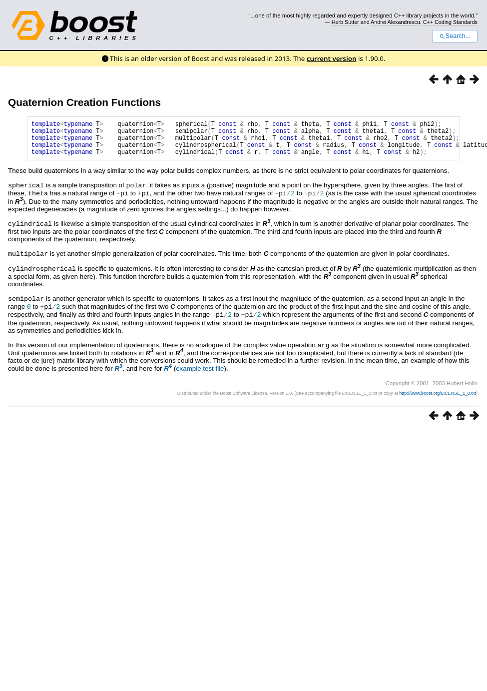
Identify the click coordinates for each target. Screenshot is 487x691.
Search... (455, 35)
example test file (200, 371)
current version (332, 58)
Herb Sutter (345, 22)
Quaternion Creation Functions (84, 102)
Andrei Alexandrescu (395, 22)
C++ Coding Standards (450, 22)
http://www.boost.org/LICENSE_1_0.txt (437, 396)
